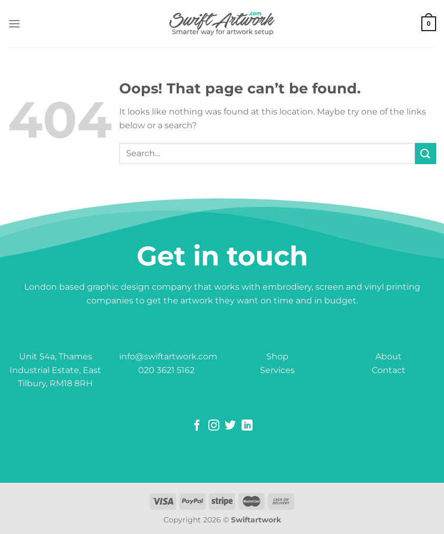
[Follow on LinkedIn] (247, 426)
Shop (277, 356)
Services (277, 370)
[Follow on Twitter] (230, 426)
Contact (389, 370)
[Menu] (14, 23)
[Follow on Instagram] (213, 426)
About (388, 356)
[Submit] (425, 153)
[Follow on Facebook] (196, 426)
